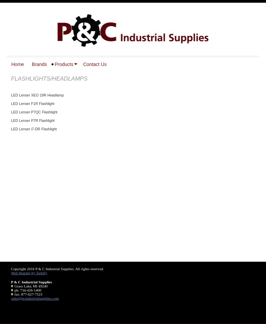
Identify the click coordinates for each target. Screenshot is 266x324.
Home (18, 64)
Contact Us (94, 64)
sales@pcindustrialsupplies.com (35, 298)
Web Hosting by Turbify (29, 273)
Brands (39, 64)
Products (64, 64)
